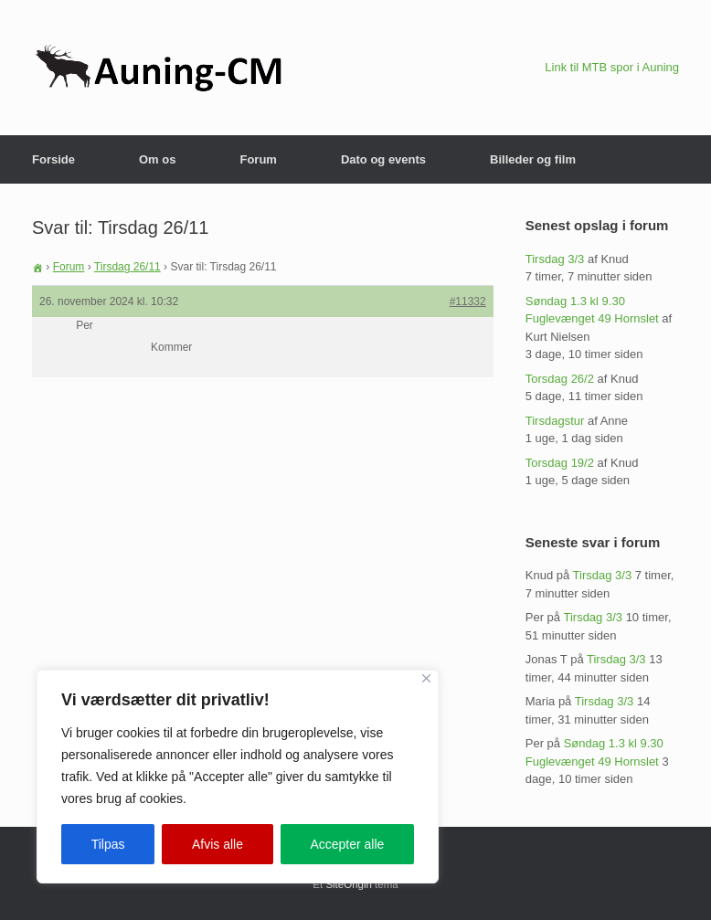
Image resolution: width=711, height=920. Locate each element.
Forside (53, 159)
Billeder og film (533, 159)
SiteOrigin (348, 884)
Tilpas (108, 844)
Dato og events (383, 159)
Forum (257, 159)
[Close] (426, 678)
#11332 (468, 301)
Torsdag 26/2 (559, 379)
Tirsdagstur (555, 421)
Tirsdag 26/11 (127, 266)
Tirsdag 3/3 (555, 259)
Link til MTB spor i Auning (612, 67)
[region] (238, 776)
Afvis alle (217, 844)
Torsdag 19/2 (559, 463)
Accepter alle (347, 844)
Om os (157, 159)
